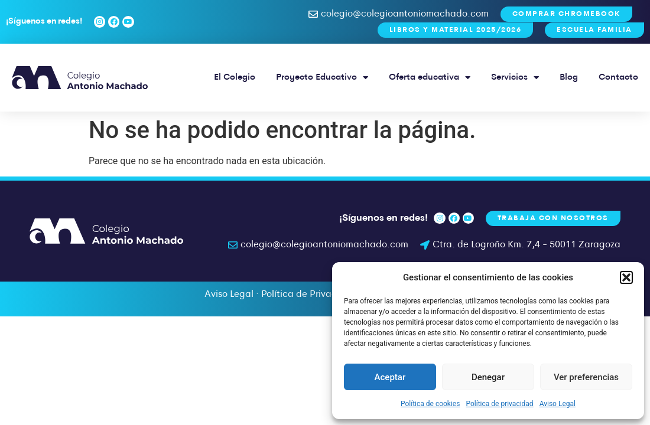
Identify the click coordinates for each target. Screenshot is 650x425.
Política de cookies (430, 404)
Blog (569, 77)
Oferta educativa (429, 77)
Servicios (515, 77)
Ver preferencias (586, 377)
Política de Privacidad (309, 294)
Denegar (488, 377)
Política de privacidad (499, 404)
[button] (626, 277)
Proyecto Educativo (322, 77)
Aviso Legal (558, 404)
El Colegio (234, 77)
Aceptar (390, 377)
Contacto (618, 77)
